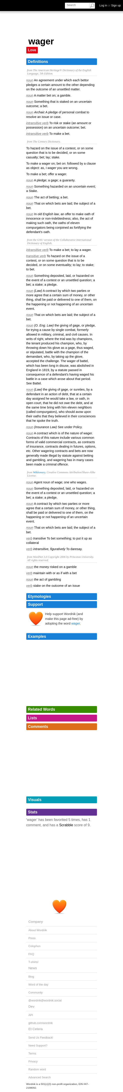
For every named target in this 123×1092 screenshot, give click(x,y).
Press (32, 938)
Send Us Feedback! (40, 1037)
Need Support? (37, 1045)
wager (75, 623)
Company (35, 921)
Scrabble (66, 825)
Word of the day (38, 984)
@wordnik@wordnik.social (45, 1000)
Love (32, 50)
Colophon (34, 946)
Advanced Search (39, 1077)
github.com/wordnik (40, 1023)
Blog (31, 976)
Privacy (33, 1061)
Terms (32, 1053)
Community (35, 992)
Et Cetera (35, 1029)
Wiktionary (39, 472)
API (30, 1015)
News (32, 968)
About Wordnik (37, 930)
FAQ (31, 954)
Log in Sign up (110, 5)
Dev (31, 1006)
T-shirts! (33, 962)
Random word (37, 1069)
